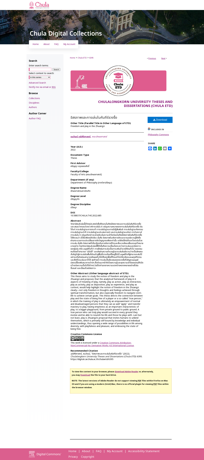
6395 (91, 57)
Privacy (73, 457)
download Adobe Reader (127, 371)
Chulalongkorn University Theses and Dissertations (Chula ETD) (135, 103)
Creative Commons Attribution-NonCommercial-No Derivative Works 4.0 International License (102, 344)
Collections (34, 98)
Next (163, 58)
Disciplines (34, 102)
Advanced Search (37, 82)
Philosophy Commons (158, 134)
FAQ (98, 451)
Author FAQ (35, 118)
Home (72, 57)
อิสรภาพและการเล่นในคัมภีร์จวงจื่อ (94, 117)
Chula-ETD (82, 57)
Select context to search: (41, 73)
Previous (152, 58)
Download (160, 119)
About (86, 451)
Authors (33, 107)
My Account (115, 451)
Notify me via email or (42, 87)
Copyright (87, 457)
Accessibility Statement (144, 451)
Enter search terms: (39, 65)
